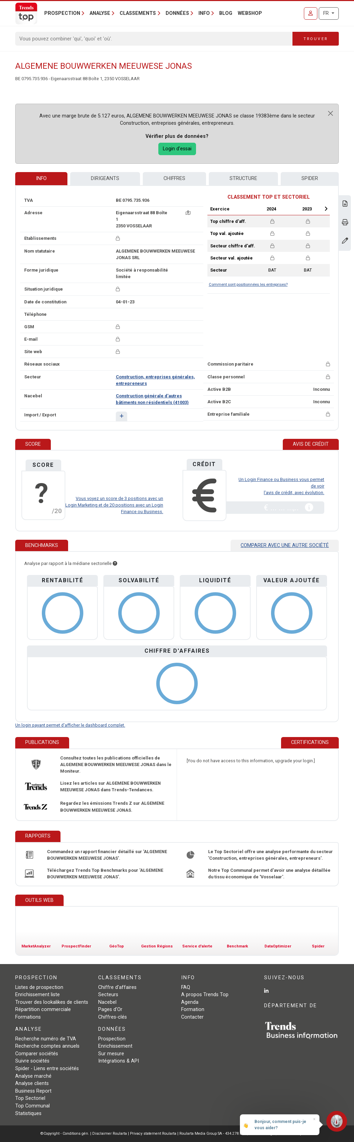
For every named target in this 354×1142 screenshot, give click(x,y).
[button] (121, 416)
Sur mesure (111, 1054)
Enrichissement (115, 1046)
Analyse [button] (100, 13)
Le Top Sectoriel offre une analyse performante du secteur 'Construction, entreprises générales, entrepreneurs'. (270, 855)
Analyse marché (33, 1076)
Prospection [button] (62, 13)
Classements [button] (138, 13)
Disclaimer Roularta (109, 1133)
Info (41, 178)
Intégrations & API (118, 1061)
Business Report (33, 1091)
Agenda (189, 1002)
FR (326, 13)
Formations (28, 1017)
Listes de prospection (39, 987)
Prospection (111, 1039)
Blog (225, 13)
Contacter (192, 1017)
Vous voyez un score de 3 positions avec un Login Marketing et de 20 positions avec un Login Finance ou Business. (114, 505)
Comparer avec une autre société (285, 545)
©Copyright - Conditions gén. (64, 1133)
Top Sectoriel (30, 1098)
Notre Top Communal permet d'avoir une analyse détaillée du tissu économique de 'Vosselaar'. (269, 873)
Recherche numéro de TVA (45, 1039)
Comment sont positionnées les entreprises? (248, 284)
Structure (243, 178)
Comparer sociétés (36, 1054)
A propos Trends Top (205, 995)
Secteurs (108, 995)
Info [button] (204, 13)
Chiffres (174, 178)
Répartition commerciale (43, 1009)
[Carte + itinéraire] (188, 212)
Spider (309, 178)
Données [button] (177, 13)
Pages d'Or (110, 1009)
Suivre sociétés (32, 1061)
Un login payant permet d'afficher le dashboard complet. (70, 725)
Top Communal (32, 1106)
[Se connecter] (310, 13)
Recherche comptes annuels (47, 1046)
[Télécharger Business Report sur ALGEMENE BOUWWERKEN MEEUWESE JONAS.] (345, 204)
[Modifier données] (345, 241)
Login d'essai (177, 149)
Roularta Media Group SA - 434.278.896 (213, 1133)
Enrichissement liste (37, 995)
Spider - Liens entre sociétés (47, 1069)
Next (326, 209)
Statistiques (28, 1113)
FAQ (185, 987)
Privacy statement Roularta (153, 1133)
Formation (192, 1009)
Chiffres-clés (112, 1017)
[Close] (330, 113)
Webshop (250, 13)
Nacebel (107, 1002)
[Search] (154, 39)
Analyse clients (32, 1083)
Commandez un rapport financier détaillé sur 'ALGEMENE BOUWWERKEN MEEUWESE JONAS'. (107, 855)
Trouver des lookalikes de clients (51, 1002)
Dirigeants (105, 178)
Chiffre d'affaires (117, 987)
